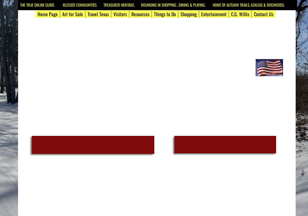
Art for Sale (72, 14)
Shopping (188, 14)
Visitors (120, 14)
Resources (140, 14)
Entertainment (213, 14)
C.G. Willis (240, 14)
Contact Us (263, 14)
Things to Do (165, 14)
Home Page (48, 14)
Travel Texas (98, 14)
